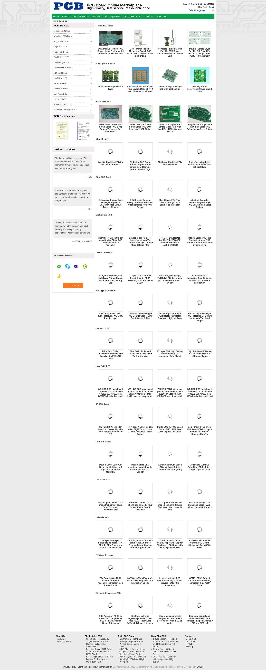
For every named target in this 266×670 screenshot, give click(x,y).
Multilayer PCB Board (63, 36)
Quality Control (64, 641)
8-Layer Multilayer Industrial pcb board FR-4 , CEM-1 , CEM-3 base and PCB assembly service (110, 544)
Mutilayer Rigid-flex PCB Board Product (170, 163)
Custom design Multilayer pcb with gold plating (169, 87)
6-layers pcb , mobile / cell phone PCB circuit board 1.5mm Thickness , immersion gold (110, 506)
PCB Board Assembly (63, 104)
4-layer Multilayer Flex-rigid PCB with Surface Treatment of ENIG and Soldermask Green (165, 643)
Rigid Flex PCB (60, 46)
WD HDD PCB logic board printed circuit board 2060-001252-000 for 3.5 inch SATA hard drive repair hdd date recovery (200, 394)
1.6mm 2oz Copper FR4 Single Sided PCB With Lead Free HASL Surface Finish (170, 128)
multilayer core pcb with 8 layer (110, 87)
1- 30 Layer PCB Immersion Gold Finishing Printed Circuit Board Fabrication (199, 279)
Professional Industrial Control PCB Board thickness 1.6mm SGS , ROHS (199, 544)
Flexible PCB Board (62, 31)
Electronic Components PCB (65, 110)
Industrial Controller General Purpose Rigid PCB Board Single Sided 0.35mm (199, 203)
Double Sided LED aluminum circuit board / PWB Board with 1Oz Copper (140, 468)
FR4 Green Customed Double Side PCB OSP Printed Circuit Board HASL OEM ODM (170, 241)
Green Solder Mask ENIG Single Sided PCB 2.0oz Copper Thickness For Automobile (110, 128)
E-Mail (189, 644)
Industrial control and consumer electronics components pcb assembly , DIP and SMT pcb (199, 619)
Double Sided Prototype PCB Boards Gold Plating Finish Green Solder (140, 315)
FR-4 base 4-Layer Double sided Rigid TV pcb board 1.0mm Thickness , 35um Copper (140, 430)
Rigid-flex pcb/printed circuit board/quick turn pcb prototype (199, 164)
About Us (66, 16)
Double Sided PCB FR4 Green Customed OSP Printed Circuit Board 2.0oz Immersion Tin (199, 241)
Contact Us (149, 16)
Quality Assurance (132, 16)
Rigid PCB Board (61, 52)
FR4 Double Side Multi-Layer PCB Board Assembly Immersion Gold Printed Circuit (110, 582)
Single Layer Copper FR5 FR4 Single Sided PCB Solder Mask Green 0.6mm (199, 126)
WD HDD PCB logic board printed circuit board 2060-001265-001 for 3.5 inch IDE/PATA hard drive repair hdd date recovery (170, 394)
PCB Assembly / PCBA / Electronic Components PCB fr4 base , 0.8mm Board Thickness (110, 619)
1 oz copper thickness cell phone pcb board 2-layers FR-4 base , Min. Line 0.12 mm (170, 506)
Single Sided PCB (61, 41)
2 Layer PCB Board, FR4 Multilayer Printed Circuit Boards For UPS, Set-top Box (110, 279)
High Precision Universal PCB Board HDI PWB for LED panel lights (200, 353)
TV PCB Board (60, 83)
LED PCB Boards (61, 89)
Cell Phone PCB (60, 94)
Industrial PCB (60, 99)
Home (56, 16)
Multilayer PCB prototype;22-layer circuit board (199, 89)
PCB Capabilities (112, 16)
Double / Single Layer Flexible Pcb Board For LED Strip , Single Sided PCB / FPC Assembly (199, 52)
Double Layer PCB (61, 62)
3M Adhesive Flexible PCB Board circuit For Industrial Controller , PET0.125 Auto (110, 51)
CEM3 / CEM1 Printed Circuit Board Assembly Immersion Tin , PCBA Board (199, 582)
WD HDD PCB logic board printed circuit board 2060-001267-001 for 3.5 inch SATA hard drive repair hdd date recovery (140, 394)
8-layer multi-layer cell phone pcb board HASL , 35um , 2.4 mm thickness (200, 505)
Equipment (97, 16)
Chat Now (202, 7)
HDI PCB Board (60, 73)
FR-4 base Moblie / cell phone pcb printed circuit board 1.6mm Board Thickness (140, 506)
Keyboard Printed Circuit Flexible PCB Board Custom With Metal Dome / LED (170, 52)
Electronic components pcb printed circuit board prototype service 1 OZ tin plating (169, 619)
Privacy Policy (69, 667)
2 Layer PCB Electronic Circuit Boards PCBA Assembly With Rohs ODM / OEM (140, 279)
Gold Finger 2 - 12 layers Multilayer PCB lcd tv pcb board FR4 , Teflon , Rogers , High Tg (199, 430)
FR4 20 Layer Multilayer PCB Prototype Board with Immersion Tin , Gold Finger (199, 317)
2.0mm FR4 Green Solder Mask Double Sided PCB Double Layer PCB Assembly (110, 241)
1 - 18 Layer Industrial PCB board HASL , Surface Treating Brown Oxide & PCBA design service (140, 544)
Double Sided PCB (61, 57)
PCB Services (81, 16)
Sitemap (189, 646)
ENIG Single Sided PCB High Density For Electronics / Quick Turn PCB (99, 659)
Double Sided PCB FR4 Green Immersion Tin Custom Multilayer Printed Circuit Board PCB (140, 241)
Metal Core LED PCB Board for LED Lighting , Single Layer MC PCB (199, 467)
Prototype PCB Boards (63, 67)
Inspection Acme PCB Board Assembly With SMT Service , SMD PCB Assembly (170, 582)
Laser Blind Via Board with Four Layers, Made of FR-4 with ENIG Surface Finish (140, 89)
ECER (200, 667)
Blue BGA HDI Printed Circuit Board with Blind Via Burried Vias (140, 353)
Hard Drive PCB (60, 78)
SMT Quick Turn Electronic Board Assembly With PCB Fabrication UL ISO (140, 580)
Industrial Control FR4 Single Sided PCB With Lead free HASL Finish (140, 126)
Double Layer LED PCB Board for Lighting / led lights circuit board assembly (110, 468)
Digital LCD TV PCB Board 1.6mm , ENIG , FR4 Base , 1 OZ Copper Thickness (170, 429)
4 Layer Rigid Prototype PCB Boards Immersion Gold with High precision (170, 315)
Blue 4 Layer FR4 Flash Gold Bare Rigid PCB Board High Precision (170, 202)
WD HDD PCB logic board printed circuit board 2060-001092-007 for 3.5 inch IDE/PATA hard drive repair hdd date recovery (110, 394)
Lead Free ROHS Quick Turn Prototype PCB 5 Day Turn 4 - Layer (110, 315)
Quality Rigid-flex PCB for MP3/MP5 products (110, 163)
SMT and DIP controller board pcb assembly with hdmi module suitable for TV (110, 430)
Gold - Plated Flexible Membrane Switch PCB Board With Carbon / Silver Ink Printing (140, 52)
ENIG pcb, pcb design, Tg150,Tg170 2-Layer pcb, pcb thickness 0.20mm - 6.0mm (169, 279)
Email (211, 7)
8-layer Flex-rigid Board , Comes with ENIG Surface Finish (164, 651)
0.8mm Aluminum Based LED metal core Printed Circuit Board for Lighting (170, 467)
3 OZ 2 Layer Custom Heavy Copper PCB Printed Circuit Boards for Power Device (140, 203)
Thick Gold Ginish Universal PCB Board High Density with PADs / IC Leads (110, 355)
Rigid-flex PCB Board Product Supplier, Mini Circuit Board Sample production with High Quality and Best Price (140, 167)
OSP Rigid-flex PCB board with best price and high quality (165, 659)
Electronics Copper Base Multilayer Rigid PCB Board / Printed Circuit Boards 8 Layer (110, 203)
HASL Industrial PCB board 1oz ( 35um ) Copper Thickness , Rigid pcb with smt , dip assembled (170, 544)
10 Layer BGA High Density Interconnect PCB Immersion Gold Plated (170, 353)
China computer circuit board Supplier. (95, 667)
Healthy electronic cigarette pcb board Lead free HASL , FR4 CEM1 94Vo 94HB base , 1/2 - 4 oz (140, 619)
